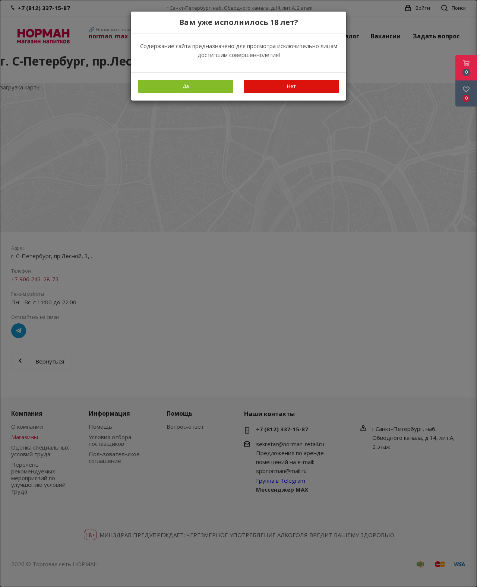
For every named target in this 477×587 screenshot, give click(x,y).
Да (186, 86)
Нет (291, 86)
